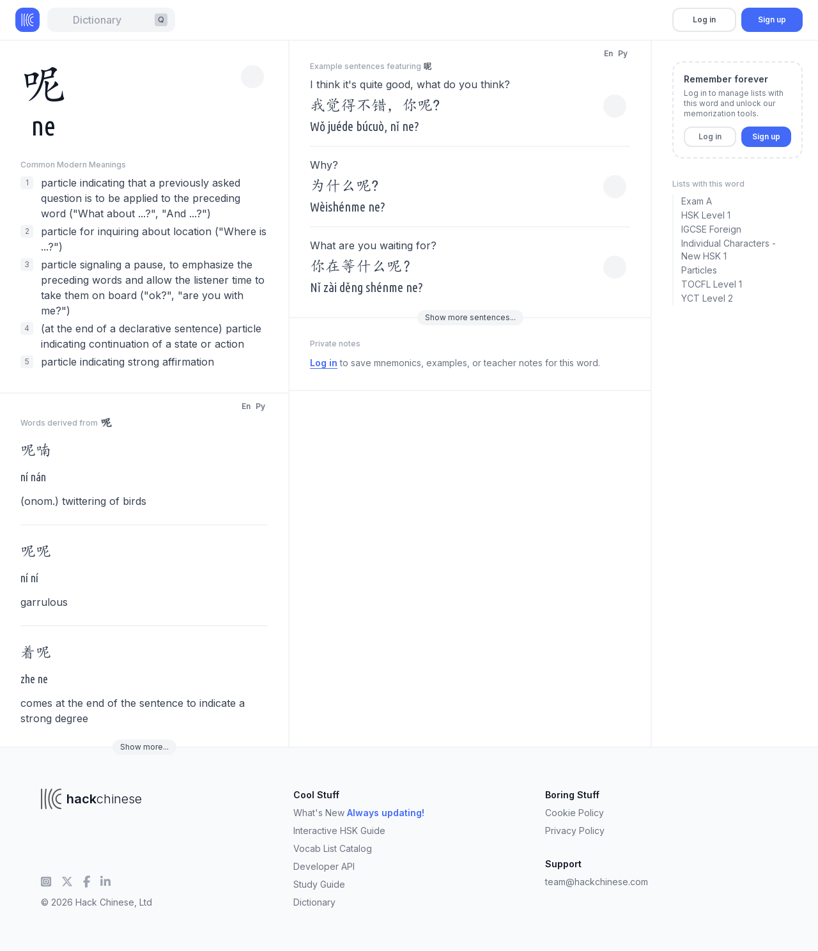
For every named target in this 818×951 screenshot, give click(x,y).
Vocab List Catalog (332, 848)
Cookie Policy (574, 812)
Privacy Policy (575, 830)
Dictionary (314, 902)
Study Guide (319, 884)
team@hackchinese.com (596, 881)
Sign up (772, 19)
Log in (704, 19)
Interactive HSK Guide (339, 830)
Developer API (324, 866)
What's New (358, 812)
